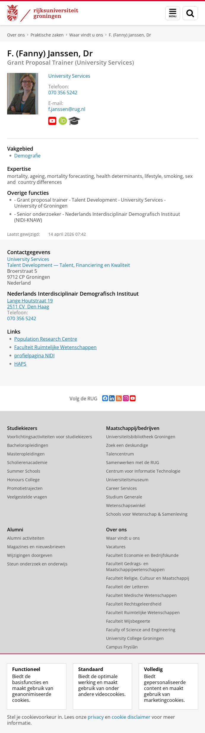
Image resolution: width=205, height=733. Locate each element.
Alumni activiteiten (25, 538)
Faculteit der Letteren (127, 586)
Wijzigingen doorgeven (29, 555)
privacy (96, 717)
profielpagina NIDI (34, 355)
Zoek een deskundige (127, 445)
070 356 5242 (62, 92)
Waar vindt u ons (86, 35)
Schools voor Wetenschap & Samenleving (147, 514)
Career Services (121, 488)
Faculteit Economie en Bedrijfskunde (142, 555)
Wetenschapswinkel (125, 505)
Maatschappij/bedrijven (132, 428)
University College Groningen (135, 638)
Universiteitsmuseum (127, 479)
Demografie (27, 155)
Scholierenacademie (27, 462)
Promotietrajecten (25, 488)
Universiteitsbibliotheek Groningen (140, 436)
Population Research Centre (45, 339)
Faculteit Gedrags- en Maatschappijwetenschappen (135, 566)
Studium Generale (124, 497)
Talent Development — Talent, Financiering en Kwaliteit (68, 265)
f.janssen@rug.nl (66, 109)
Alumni (15, 530)
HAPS (20, 364)
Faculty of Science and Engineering (140, 629)
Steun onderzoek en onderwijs (37, 564)
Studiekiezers (22, 428)
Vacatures (116, 546)
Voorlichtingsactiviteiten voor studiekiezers (49, 436)
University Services (69, 76)
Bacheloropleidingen (27, 445)
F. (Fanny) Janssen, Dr (130, 35)
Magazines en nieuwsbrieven (36, 546)
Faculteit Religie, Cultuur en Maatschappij (147, 578)
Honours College (23, 479)
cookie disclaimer (131, 717)
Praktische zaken (47, 35)
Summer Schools (23, 471)
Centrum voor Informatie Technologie (143, 471)
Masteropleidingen (26, 454)
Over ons (16, 35)
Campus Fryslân (122, 647)
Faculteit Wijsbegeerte (128, 621)
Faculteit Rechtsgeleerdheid (133, 604)
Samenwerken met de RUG (132, 462)
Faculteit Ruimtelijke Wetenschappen (55, 347)
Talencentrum (120, 454)
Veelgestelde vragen (27, 497)
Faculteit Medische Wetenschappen (141, 595)
